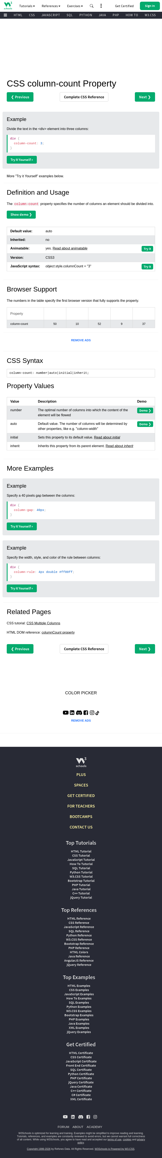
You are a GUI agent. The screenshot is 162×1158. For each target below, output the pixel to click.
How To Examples (79, 998)
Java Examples (78, 1023)
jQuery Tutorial (81, 897)
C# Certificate (81, 1095)
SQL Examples (79, 1002)
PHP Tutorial (81, 885)
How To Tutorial (81, 864)
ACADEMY (94, 1127)
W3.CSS (150, 15)
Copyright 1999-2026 (38, 1148)
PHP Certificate (81, 1078)
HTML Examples (79, 985)
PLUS (81, 774)
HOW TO (132, 15)
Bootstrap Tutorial (81, 880)
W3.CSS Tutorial (81, 876)
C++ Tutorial (81, 893)
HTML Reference (79, 918)
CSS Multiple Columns (43, 623)
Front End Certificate (81, 1065)
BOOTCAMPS (81, 816)
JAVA (102, 15)
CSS (32, 15)
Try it (147, 249)
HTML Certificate (81, 1053)
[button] (92, 6)
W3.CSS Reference (79, 939)
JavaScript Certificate (81, 1061)
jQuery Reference (79, 964)
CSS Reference (79, 922)
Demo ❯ (145, 410)
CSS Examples (79, 990)
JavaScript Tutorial (81, 859)
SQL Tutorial (81, 868)
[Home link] (8, 5)
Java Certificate (81, 1086)
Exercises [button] (75, 6)
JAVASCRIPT (50, 15)
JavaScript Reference (79, 927)
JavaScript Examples (79, 994)
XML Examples (79, 1027)
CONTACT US (81, 827)
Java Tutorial (81, 889)
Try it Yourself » (22, 159)
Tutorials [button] (27, 6)
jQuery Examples (79, 1032)
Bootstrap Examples (78, 1015)
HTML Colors (79, 952)
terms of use (114, 1139)
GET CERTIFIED (81, 795)
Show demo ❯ (21, 214)
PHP (116, 15)
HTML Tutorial (81, 851)
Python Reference (79, 935)
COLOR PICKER (81, 693)
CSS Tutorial (81, 855)
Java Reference (79, 956)
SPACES (81, 785)
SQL (70, 15)
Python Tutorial (81, 872)
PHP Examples (79, 1019)
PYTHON (85, 15)
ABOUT (78, 1127)
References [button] (51, 6)
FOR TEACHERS (81, 806)
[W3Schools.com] (81, 764)
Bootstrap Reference (79, 943)
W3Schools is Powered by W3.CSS (114, 1148)
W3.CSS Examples (79, 1011)
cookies (127, 1139)
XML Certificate (81, 1099)
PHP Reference (78, 948)
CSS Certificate (81, 1057)
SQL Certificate (81, 1069)
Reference (84, 97)
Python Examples (78, 1006)
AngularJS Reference (79, 960)
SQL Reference (79, 931)
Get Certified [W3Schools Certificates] (124, 6)
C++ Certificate (81, 1090)
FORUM (63, 1127)
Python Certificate (81, 1074)
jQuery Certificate (81, 1082)
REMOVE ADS (81, 340)
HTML (18, 15)
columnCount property (58, 632)
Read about (70, 248)
